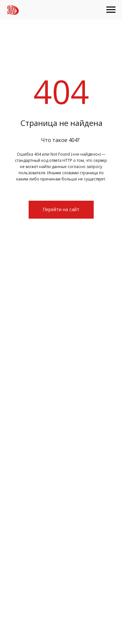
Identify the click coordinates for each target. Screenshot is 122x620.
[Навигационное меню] (110, 10)
